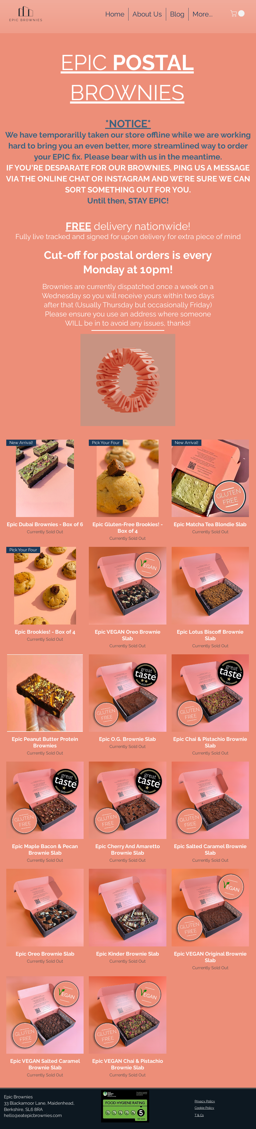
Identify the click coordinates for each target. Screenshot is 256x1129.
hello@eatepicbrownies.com (33, 1115)
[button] (203, 14)
